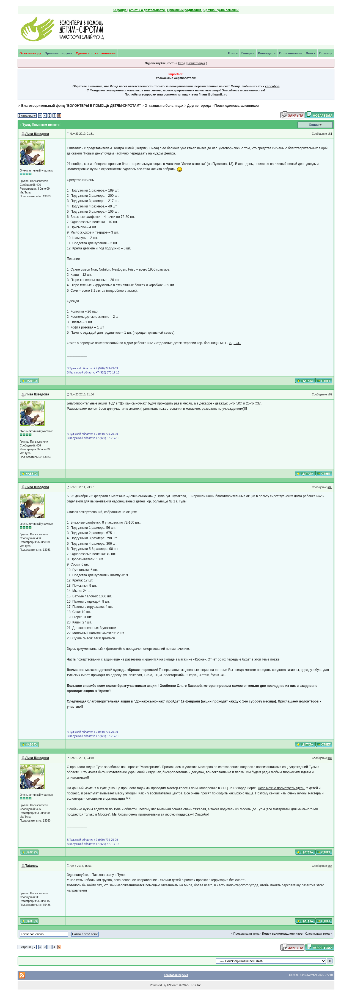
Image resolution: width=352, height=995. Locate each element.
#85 (330, 865)
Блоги (233, 53)
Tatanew (31, 866)
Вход (181, 63)
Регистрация (196, 63)
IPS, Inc (196, 985)
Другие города (199, 106)
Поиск (311, 53)
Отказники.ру (30, 53)
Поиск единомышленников (237, 106)
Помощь (325, 53)
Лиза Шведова (37, 134)
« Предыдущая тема (245, 933)
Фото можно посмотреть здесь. (281, 788)
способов (272, 86)
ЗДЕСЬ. (235, 343)
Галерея (248, 53)
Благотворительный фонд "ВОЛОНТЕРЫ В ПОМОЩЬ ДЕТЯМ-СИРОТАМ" (81, 106)
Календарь (267, 53)
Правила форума (58, 53)
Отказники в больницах (164, 106)
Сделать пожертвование (96, 53)
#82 (330, 394)
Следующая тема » (318, 933)
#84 (330, 758)
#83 (330, 487)
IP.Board (172, 985)
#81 (330, 133)
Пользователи (290, 53)
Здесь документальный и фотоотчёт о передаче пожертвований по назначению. (128, 649)
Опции (314, 124)
